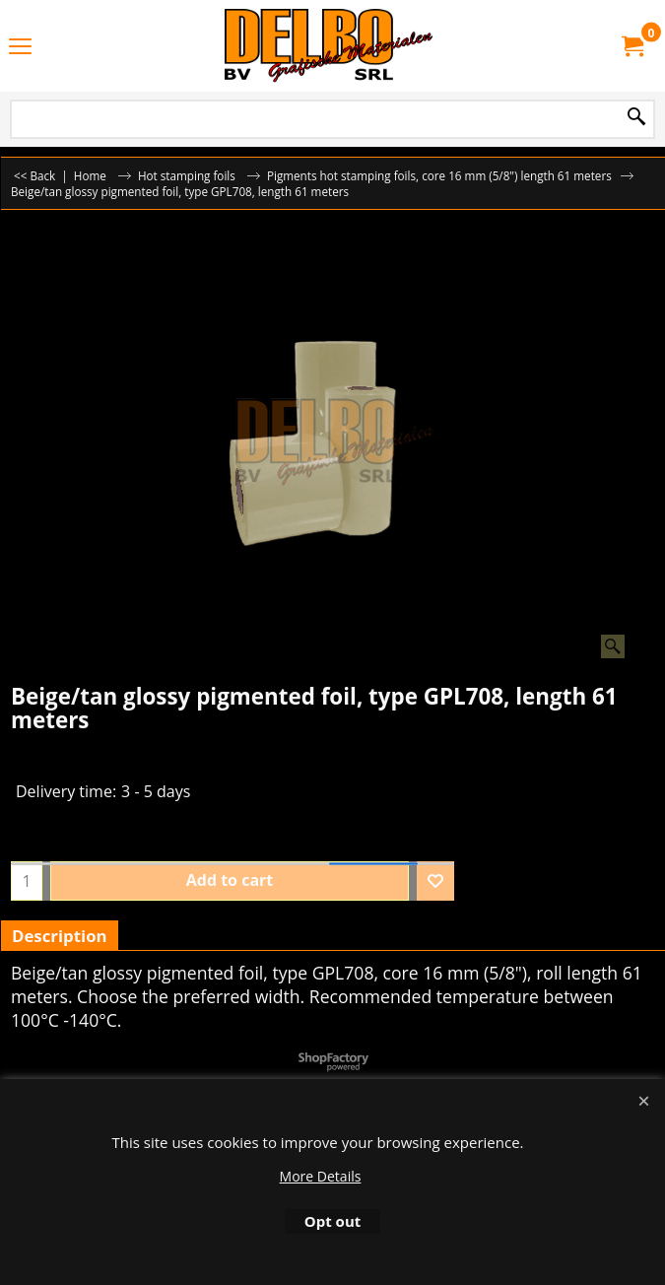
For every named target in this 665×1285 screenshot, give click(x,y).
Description (59, 935)
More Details (321, 1176)
